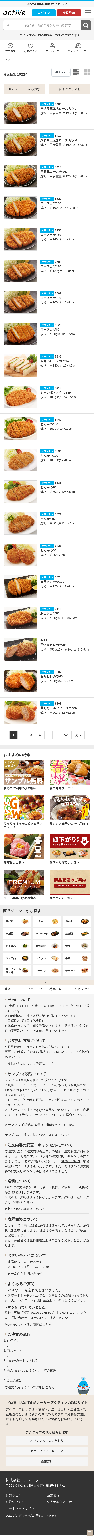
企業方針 (47, 1461)
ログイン (44, 12)
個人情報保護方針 (59, 1501)
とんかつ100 (49, 455)
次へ (78, 735)
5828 (58, 325)
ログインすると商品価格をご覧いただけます (47, 35)
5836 (58, 451)
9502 (58, 672)
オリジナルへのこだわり (47, 1440)
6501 (58, 261)
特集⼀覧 (55, 989)
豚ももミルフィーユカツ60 (59, 708)
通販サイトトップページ (22, 989)
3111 (58, 609)
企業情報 (53, 1495)
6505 (58, 703)
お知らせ (12, 1495)
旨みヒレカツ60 (51, 676)
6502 (58, 293)
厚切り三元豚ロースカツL (58, 108)
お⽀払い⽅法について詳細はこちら (30, 1063)
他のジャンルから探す (24, 89)
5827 (58, 198)
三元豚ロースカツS (53, 171)
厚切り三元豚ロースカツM (58, 140)
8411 (58, 167)
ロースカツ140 (50, 235)
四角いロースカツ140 (55, 361)
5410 (58, 388)
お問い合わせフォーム (24, 1317)
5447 (58, 419)
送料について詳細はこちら (23, 1209)
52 (66, 735)
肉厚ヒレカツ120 (52, 581)
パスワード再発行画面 (33, 1300)
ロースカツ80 (49, 329)
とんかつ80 (48, 487)
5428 (58, 545)
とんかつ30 (48, 550)
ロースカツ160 (50, 203)
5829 (58, 514)
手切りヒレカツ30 (53, 645)
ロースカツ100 (50, 298)
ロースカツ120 (50, 266)
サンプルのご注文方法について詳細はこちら (36, 1134)
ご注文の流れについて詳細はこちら (30, 1387)
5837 (58, 356)
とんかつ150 (49, 424)
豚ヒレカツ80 (49, 613)
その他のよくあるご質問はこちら (28, 1324)
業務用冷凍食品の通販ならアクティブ (37, 1515)
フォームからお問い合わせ (23, 1273)
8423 (43, 640)
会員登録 (69, 12)
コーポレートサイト (20, 1508)
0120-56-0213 (57, 1051)
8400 (58, 104)
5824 (58, 577)
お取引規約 (13, 1501)
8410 (58, 135)
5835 (58, 482)
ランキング (79, 989)
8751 (58, 230)
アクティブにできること (47, 1451)
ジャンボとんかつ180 (55, 392)
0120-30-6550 (41, 1312)
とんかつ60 (48, 518)
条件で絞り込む (69, 89)
